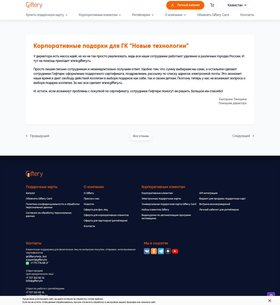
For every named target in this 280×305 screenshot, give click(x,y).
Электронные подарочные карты (161, 198)
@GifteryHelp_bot (36, 256)
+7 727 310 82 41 (35, 292)
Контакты (247, 15)
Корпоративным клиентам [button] (100, 15)
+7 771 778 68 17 (37, 263)
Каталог (30, 193)
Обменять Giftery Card (213, 15)
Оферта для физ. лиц (96, 209)
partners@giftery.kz (37, 295)
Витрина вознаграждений (214, 204)
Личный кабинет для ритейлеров (219, 209)
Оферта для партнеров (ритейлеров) (105, 220)
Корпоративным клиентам (157, 193)
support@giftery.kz (36, 259)
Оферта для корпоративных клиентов (106, 215)
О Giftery (89, 193)
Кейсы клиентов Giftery (155, 209)
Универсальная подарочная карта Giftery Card (169, 204)
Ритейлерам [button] (143, 15)
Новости (89, 204)
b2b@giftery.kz (34, 280)
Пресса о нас (91, 198)
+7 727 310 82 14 (35, 277)
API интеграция (208, 193)
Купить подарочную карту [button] (46, 15)
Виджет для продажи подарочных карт (222, 198)
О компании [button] (175, 15)
